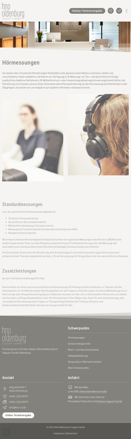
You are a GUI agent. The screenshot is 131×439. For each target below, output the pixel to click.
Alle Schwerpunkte (78, 367)
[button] (127, 10)
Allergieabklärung (78, 355)
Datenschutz (71, 433)
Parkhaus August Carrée (108, 401)
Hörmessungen (76, 337)
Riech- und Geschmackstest (83, 349)
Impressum (59, 433)
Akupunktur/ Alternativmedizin (85, 361)
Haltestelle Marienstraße (93, 391)
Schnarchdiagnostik (79, 343)
